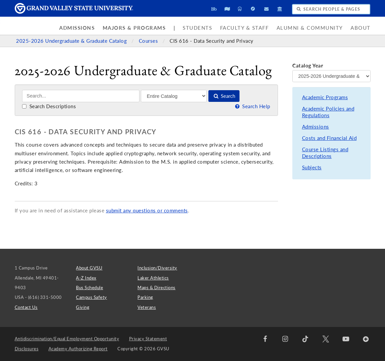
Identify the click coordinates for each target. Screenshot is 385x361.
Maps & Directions (156, 287)
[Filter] (174, 96)
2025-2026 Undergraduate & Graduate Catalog (72, 41)
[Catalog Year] (331, 76)
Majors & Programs (134, 28)
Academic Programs (325, 97)
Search (224, 96)
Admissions (77, 28)
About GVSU (89, 267)
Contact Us (26, 307)
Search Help (252, 106)
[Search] (80, 96)
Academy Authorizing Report (78, 348)
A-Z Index (86, 278)
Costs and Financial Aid (329, 138)
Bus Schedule (89, 287)
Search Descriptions (49, 106)
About (361, 28)
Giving (82, 307)
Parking (145, 297)
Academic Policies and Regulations (328, 112)
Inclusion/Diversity (157, 267)
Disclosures (27, 348)
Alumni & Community (310, 28)
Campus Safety (91, 297)
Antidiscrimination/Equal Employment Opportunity (67, 338)
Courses (149, 41)
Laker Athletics (153, 278)
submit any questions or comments (147, 210)
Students (197, 28)
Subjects (312, 167)
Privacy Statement (148, 338)
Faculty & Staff (244, 28)
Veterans (146, 307)
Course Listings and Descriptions (325, 153)
